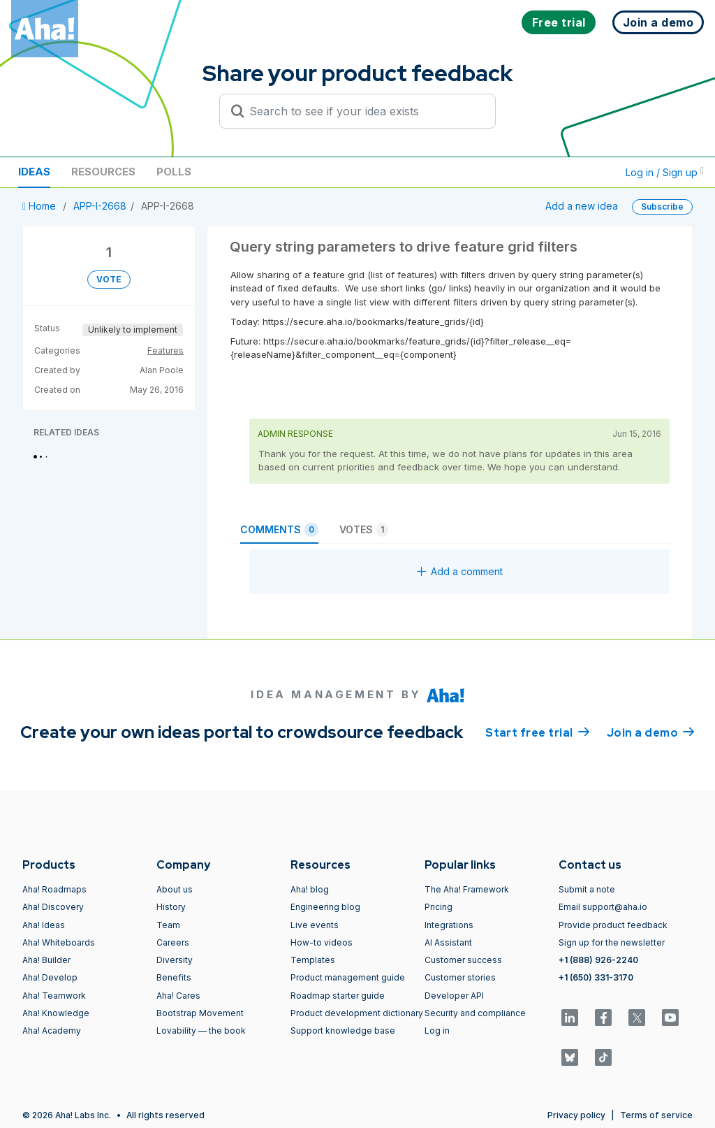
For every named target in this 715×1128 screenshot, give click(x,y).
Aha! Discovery (53, 907)
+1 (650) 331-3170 (596, 977)
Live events (314, 925)
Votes (363, 530)
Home (40, 206)
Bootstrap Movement (200, 1013)
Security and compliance (475, 1013)
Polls (173, 171)
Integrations (449, 925)
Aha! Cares (178, 995)
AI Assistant (448, 942)
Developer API (454, 995)
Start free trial (537, 732)
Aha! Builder (46, 960)
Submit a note (587, 889)
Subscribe (662, 206)
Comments (279, 530)
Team (168, 925)
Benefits (173, 977)
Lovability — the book (201, 1030)
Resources (103, 171)
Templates (312, 960)
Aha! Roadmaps (54, 889)
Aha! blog (309, 889)
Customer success (463, 960)
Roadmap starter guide (337, 995)
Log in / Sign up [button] (665, 172)
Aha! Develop (50, 977)
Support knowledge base (342, 1030)
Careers (172, 942)
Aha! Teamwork (54, 995)
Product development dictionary (356, 1013)
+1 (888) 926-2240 (598, 960)
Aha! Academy (51, 1030)
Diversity (174, 960)
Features (165, 350)
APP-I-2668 (99, 206)
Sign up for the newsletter (612, 942)
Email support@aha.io (603, 907)
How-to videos (321, 942)
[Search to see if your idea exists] (364, 111)
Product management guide (347, 977)
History (171, 907)
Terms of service (656, 1115)
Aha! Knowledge (55, 1013)
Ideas (34, 171)
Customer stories (460, 977)
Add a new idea (581, 206)
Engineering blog (325, 907)
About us (174, 889)
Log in (437, 1030)
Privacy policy (576, 1115)
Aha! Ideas (43, 925)
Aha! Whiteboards (58, 942)
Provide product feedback (613, 925)
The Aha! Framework (467, 889)
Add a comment (460, 571)
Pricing (438, 907)
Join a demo (651, 732)
